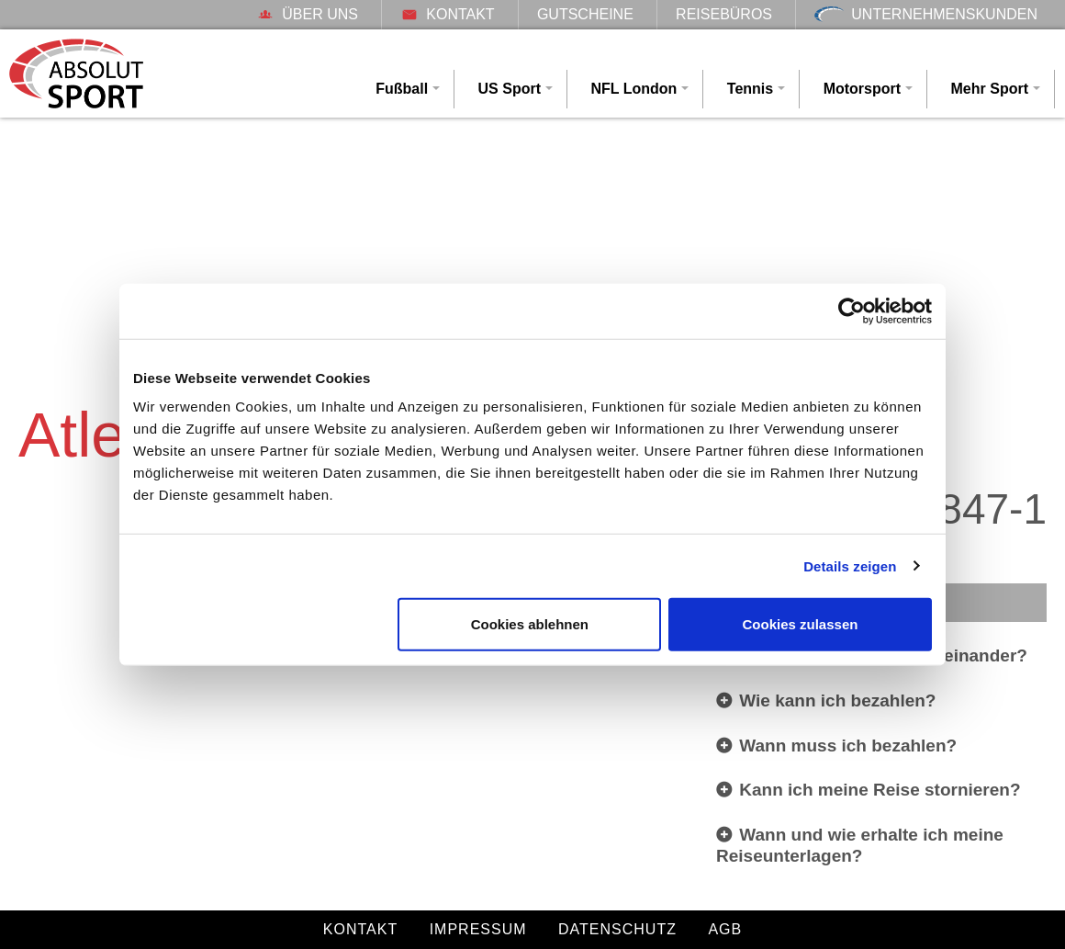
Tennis (750, 88)
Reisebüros (724, 14)
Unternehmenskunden (925, 14)
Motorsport (862, 88)
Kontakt (447, 14)
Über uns (307, 14)
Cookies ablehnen (530, 624)
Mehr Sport (989, 88)
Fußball (402, 88)
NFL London (633, 88)
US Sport (509, 88)
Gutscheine (585, 14)
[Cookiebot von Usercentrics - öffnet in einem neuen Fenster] (851, 310)
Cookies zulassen (800, 624)
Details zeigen (849, 565)
